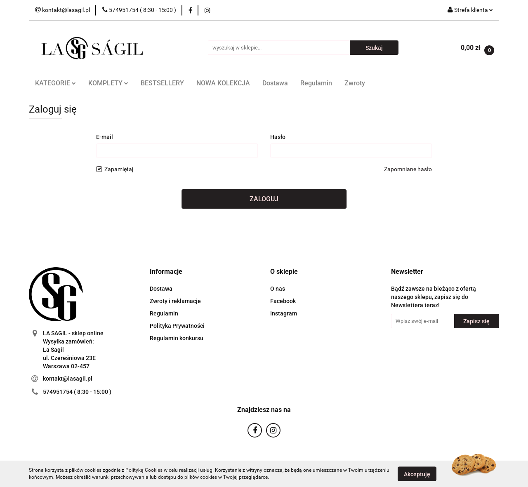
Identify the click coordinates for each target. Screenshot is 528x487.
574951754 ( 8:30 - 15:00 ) (77, 391)
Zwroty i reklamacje (175, 301)
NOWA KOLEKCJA (223, 83)
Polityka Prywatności (177, 325)
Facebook (283, 301)
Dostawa (275, 83)
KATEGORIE (55, 83)
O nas (277, 288)
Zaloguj (264, 199)
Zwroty (354, 83)
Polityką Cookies (144, 470)
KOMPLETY (108, 83)
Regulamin (316, 83)
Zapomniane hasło (408, 169)
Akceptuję (417, 474)
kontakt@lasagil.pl (67, 378)
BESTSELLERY (162, 83)
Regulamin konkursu (176, 338)
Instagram (283, 313)
